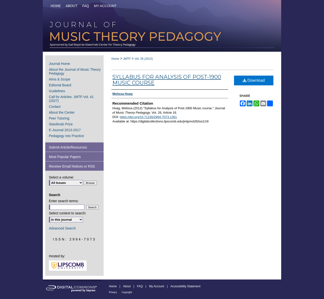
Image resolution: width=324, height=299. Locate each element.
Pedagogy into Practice (66, 136)
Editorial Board (60, 85)
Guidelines (57, 91)
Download (254, 80)
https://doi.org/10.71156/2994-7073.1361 (148, 117)
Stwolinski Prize (61, 124)
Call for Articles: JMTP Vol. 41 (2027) (71, 99)
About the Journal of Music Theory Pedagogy (75, 71)
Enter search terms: (64, 201)
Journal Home (59, 64)
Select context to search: (67, 213)
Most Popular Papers (65, 157)
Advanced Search (62, 228)
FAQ (140, 286)
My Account (156, 286)
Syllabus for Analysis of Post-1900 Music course (166, 80)
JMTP (127, 58)
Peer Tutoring (59, 118)
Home (115, 58)
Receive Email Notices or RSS (72, 166)
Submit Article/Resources (68, 147)
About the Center (62, 112)
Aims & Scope (59, 79)
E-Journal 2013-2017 (65, 130)
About (127, 286)
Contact (55, 107)
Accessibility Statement (185, 286)
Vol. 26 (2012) (144, 58)
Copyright (127, 292)
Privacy (113, 292)
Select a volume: (61, 177)
